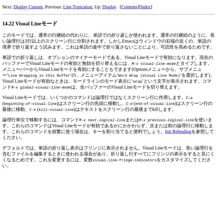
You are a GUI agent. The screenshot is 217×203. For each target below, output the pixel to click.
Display (109, 7)
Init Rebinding (178, 131)
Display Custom (28, 7)
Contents (129, 7)
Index (145, 7)
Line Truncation (77, 7)
